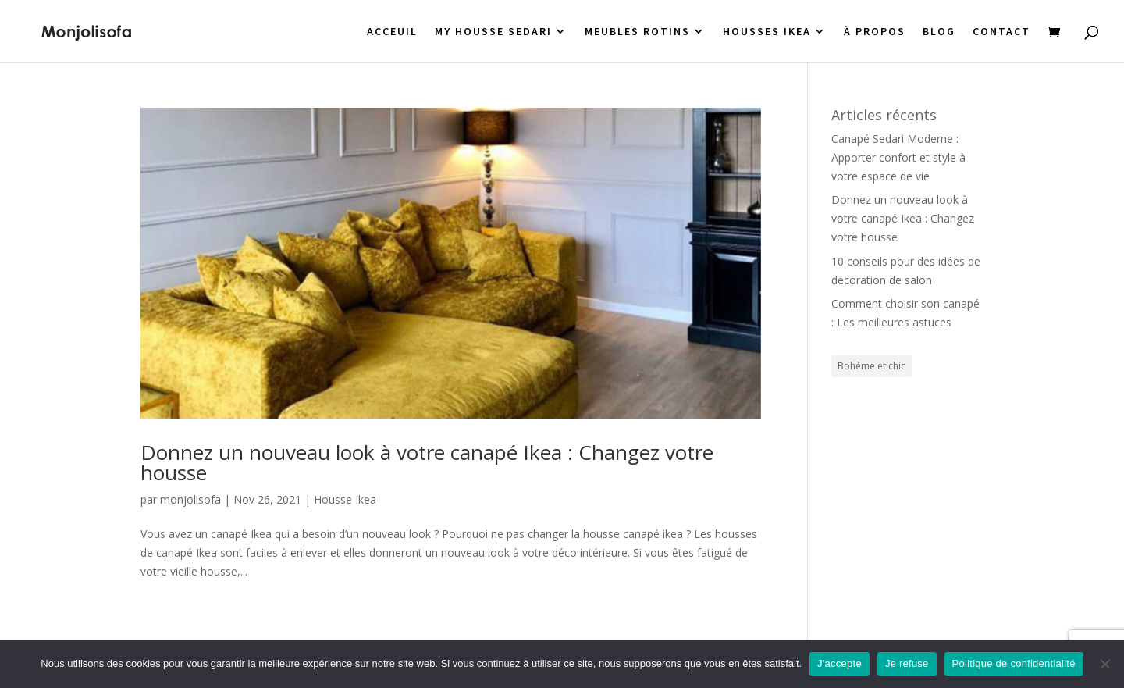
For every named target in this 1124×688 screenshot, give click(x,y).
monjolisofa (190, 499)
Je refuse (907, 663)
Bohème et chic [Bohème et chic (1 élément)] (871, 366)
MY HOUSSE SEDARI (493, 32)
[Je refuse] (1104, 664)
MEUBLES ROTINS (637, 32)
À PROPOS (874, 32)
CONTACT (1001, 32)
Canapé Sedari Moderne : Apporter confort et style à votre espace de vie (898, 157)
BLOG (939, 32)
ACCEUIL (392, 32)
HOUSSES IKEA (767, 32)
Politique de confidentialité (1014, 663)
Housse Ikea (345, 499)
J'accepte (839, 663)
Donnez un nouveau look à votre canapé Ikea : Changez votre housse (426, 462)
